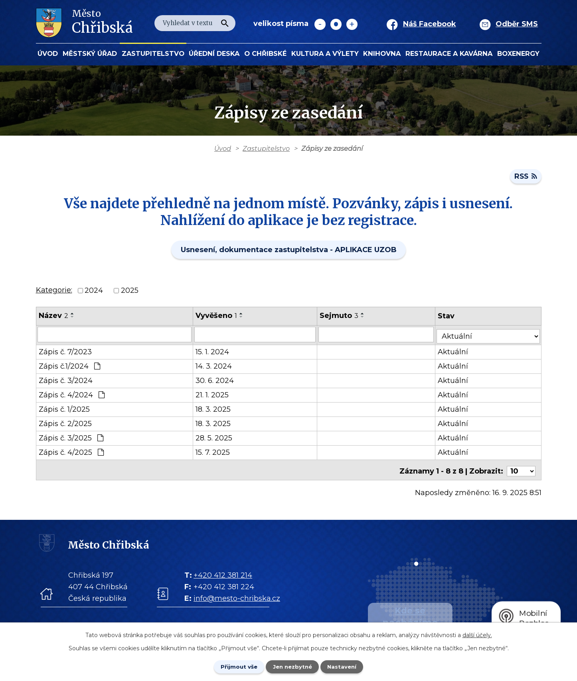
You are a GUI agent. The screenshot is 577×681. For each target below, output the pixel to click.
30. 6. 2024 (216, 381)
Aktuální (457, 352)
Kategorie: (54, 292)
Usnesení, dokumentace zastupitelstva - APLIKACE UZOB (289, 252)
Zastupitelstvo (153, 53)
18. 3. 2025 (214, 410)
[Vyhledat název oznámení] (115, 336)
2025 (129, 292)
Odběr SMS (517, 24)
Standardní (336, 24)
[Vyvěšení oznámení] (257, 336)
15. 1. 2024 (214, 352)
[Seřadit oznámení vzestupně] (72, 316)
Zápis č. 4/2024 (72, 395)
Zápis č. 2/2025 (65, 424)
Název (53, 318)
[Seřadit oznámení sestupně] (72, 319)
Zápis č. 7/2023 (65, 352)
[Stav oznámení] (490, 336)
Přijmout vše (234, 666)
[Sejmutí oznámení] (380, 336)
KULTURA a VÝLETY (325, 53)
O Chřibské (265, 53)
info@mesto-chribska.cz (237, 596)
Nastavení (347, 666)
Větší (352, 24)
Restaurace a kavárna (448, 53)
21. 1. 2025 (213, 395)
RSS (525, 178)
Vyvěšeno (218, 318)
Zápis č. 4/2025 (71, 453)
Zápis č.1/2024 (69, 367)
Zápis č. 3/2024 (66, 381)
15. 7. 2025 (214, 453)
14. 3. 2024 (215, 367)
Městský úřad (90, 53)
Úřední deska (214, 53)
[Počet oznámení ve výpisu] (521, 469)
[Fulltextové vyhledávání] (194, 23)
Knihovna (382, 53)
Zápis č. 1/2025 (64, 410)
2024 (94, 292)
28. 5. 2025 (215, 438)
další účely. (477, 634)
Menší (320, 24)
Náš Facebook (429, 24)
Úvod (48, 53)
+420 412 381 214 (223, 573)
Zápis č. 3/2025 (71, 438)
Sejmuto (342, 318)
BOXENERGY (518, 53)
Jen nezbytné (292, 666)
